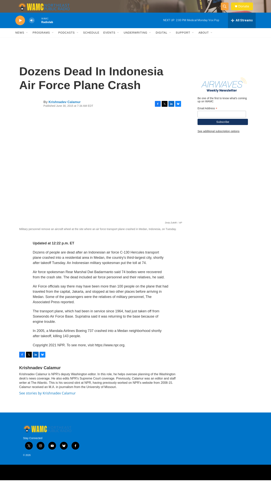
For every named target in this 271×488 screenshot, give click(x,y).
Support (183, 40)
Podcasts (66, 40)
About (204, 40)
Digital (161, 40)
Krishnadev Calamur (64, 110)
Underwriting (135, 40)
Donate (246, 10)
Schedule (91, 40)
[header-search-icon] (226, 10)
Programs (41, 40)
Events (109, 40)
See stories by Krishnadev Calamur (47, 401)
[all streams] (242, 28)
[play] (20, 28)
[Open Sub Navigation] (27, 40)
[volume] (31, 28)
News (19, 40)
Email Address (207, 116)
